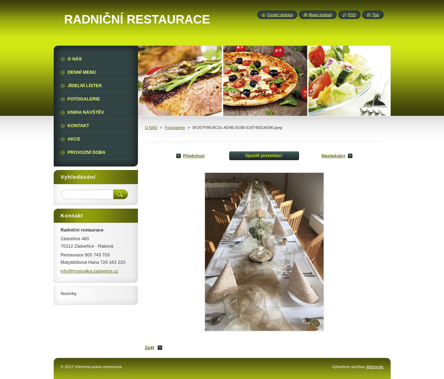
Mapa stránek (320, 15)
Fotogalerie (175, 127)
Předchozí (194, 155)
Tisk (375, 15)
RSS (352, 15)
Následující (333, 155)
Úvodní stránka (280, 15)
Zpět (149, 347)
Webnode (374, 367)
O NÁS (151, 127)
